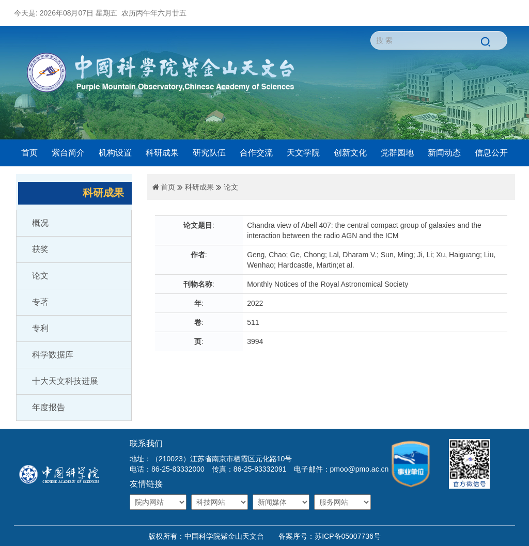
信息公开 (491, 152)
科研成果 (162, 152)
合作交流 (256, 152)
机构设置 (115, 152)
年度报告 (48, 407)
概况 (40, 223)
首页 (29, 152)
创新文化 (350, 152)
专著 (40, 302)
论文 (40, 275)
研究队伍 (209, 152)
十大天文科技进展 (65, 381)
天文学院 (303, 152)
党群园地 (397, 152)
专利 (40, 328)
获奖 (40, 249)
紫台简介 (68, 152)
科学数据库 (52, 354)
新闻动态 (444, 152)
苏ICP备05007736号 (348, 536)
